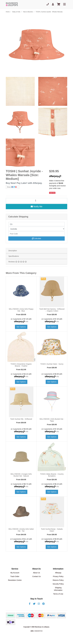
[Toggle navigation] (64, 4)
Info (26, 321)
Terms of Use (58, 594)
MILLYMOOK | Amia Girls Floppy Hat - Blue (21, 310)
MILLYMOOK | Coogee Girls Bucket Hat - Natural (21, 475)
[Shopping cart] (58, 4)
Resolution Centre (15, 580)
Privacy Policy (58, 576)
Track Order (14, 576)
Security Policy (58, 584)
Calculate (36, 238)
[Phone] (47, 4)
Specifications (13, 256)
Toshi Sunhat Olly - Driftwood (21, 419)
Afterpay (58, 573)
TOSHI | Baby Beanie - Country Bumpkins (52, 475)
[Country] (36, 229)
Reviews (17, 262)
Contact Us (36, 576)
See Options (21, 327)
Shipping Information (58, 589)
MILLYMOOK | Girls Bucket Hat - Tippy (52, 420)
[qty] (36, 224)
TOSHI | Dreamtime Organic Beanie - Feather (21, 365)
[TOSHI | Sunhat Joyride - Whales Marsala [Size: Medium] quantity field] (36, 200)
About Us (36, 573)
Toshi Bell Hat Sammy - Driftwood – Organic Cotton (51, 310)
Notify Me (36, 206)
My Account (14, 573)
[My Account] (52, 4)
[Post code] (36, 234)
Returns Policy (58, 580)
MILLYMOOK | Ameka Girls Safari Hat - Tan (21, 530)
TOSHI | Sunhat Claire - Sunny (51, 364)
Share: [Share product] (12, 187)
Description (12, 251)
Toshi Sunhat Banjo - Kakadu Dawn (52, 530)
